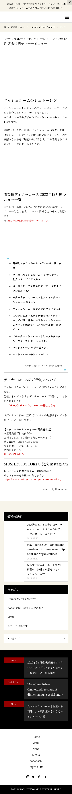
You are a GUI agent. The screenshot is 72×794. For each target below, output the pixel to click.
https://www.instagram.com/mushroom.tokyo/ (32, 479)
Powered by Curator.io (54, 489)
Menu (11, 617)
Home (36, 737)
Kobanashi (35, 761)
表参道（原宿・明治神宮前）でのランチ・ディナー (32, 3)
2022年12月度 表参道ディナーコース (28, 221)
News (36, 749)
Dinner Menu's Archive (21, 599)
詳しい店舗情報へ (14, 454)
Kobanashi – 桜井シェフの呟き (25, 608)
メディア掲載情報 (17, 626)
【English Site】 (36, 767)
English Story (14, 682)
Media (36, 755)
